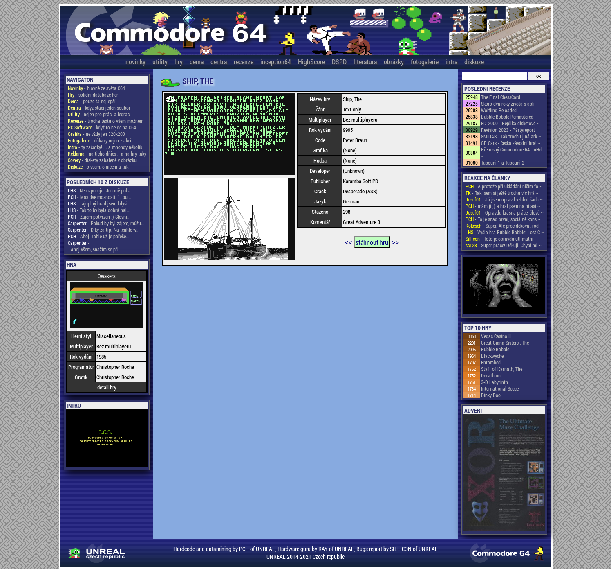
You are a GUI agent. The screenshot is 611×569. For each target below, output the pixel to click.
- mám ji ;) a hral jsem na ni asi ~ (503, 206)
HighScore (311, 61)
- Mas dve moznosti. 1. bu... (99, 197)
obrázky (394, 61)
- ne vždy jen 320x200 (96, 134)
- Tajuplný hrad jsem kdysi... (99, 203)
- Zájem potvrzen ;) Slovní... (99, 216)
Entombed (491, 362)
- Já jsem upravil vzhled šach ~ (504, 199)
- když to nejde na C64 (102, 127)
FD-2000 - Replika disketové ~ (510, 123)
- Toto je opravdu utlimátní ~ (501, 238)
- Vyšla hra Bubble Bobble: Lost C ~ (505, 232)
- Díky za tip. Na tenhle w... (104, 229)
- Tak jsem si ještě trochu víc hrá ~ (502, 193)
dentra (218, 61)
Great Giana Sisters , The (505, 342)
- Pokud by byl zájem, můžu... (106, 223)
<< (348, 241)
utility (160, 61)
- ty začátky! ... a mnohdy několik (105, 147)
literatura (365, 61)
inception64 (275, 61)
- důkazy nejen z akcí (99, 140)
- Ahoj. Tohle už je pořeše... (99, 236)
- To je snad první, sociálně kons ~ (503, 219)
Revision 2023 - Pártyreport (508, 129)
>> (395, 241)
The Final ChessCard (500, 97)
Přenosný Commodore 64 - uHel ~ (511, 152)
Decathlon (491, 375)
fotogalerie (425, 61)
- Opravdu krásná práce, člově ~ (505, 212)
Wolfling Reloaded (499, 110)
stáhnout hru (372, 242)
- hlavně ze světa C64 (96, 88)
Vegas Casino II (496, 336)
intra (451, 61)
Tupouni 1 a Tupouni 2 (502, 162)
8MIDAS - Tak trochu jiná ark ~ (511, 136)
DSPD (339, 61)
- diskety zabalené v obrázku (102, 160)
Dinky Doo (491, 395)
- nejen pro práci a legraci (99, 114)
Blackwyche (492, 355)
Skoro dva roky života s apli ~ (510, 103)
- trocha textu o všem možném (105, 120)
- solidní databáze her (93, 94)
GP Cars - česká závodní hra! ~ (511, 143)
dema (197, 61)
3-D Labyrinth (494, 382)
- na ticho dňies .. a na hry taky (107, 153)
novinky (135, 61)
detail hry (106, 387)
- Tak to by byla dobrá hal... (99, 210)
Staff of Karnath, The (501, 369)
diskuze (474, 61)
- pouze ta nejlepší (92, 101)
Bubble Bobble (495, 349)
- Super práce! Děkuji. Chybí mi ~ (504, 245)
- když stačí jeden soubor (99, 107)
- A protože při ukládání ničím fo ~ (504, 186)
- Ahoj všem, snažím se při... (95, 249)
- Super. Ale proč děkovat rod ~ (504, 225)
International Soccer (500, 388)
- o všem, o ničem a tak (98, 166)
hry (179, 61)
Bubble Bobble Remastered (507, 116)
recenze (243, 61)
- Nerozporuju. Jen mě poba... (101, 190)
